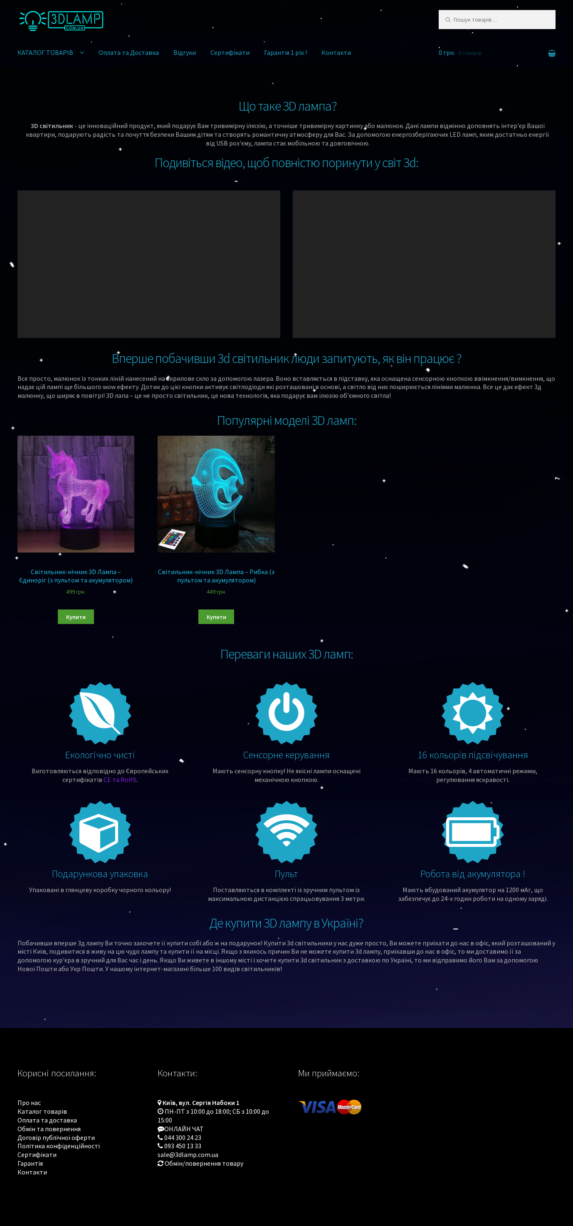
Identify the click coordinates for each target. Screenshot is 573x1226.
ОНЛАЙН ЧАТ (184, 1129)
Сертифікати (229, 52)
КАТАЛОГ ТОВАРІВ (45, 52)
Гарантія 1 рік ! (285, 52)
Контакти (336, 52)
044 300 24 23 (182, 1137)
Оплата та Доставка (129, 52)
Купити (76, 617)
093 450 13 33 (182, 1146)
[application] (148, 264)
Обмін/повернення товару (204, 1163)
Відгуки (184, 52)
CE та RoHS (120, 779)
